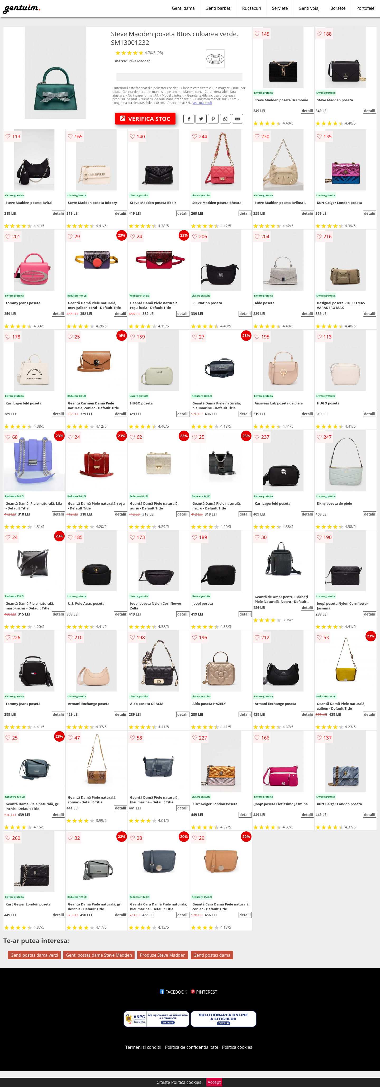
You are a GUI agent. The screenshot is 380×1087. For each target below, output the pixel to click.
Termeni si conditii (143, 1047)
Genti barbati (218, 8)
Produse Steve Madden (162, 955)
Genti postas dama (211, 955)
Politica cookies (237, 1047)
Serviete (280, 8)
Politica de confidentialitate (191, 1047)
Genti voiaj (309, 8)
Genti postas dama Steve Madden (99, 955)
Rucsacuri (251, 8)
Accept (214, 1082)
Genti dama (183, 8)
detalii (307, 110)
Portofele (365, 8)
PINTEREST (204, 992)
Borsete (338, 8)
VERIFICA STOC (145, 118)
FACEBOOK (173, 992)
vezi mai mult (202, 103)
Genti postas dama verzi (34, 955)
